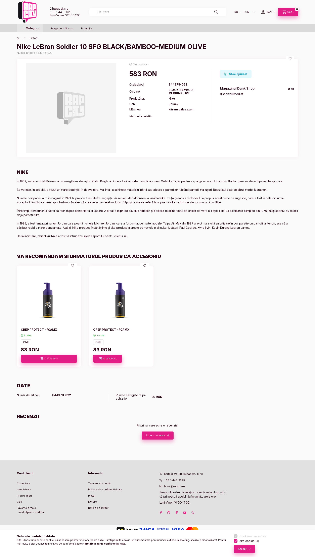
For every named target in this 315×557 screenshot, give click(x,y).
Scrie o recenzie (155, 435)
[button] (30, 28)
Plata (91, 495)
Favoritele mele (26, 507)
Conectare (23, 483)
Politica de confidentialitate (105, 489)
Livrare (92, 501)
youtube (185, 513)
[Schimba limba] (236, 12)
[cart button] (288, 12)
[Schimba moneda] (248, 12)
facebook (161, 513)
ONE (26, 342)
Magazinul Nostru (62, 28)
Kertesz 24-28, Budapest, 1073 (183, 473)
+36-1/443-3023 (174, 480)
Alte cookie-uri (249, 541)
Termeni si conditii (99, 483)
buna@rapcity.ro (174, 486)
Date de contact (98, 507)
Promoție (86, 28)
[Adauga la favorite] (290, 58)
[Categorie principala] (18, 38)
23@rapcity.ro (59, 8)
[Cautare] (216, 12)
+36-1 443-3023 (60, 12)
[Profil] (267, 12)
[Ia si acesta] (49, 359)
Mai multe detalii (140, 116)
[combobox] (157, 12)
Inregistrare (24, 489)
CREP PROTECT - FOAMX (39, 329)
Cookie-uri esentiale (252, 536)
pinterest (177, 513)
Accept (242, 548)
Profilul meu (24, 495)
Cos (19, 501)
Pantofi (33, 38)
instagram (169, 513)
